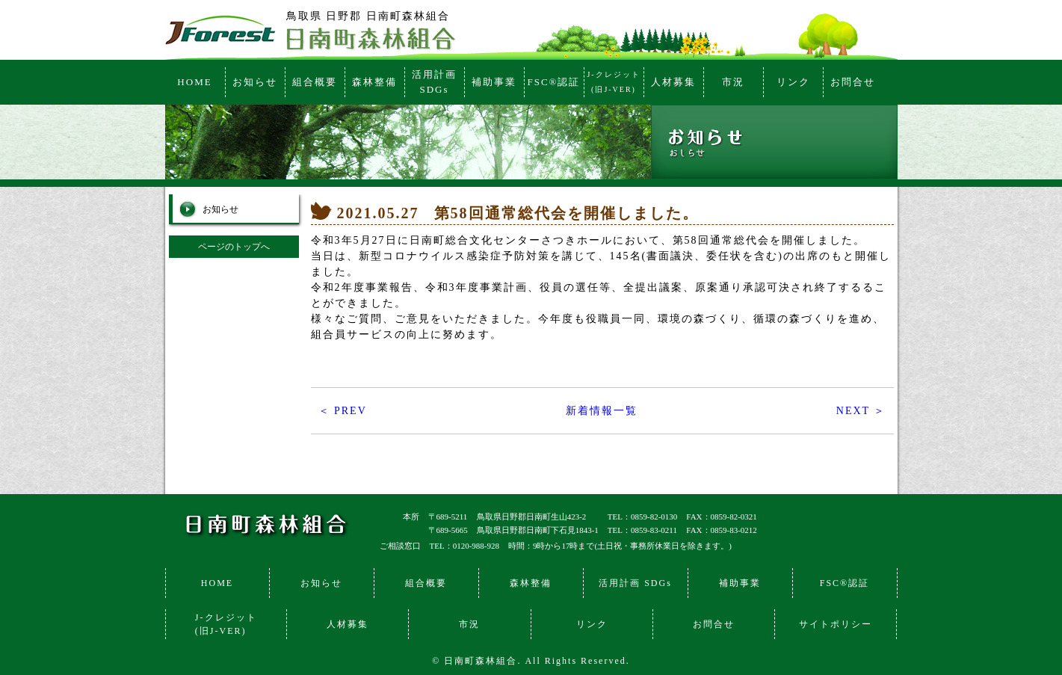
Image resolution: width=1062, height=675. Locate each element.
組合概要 (314, 81)
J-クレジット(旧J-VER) (613, 81)
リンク (793, 81)
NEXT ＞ (861, 410)
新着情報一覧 (601, 410)
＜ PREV (342, 410)
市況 (733, 81)
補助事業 (494, 81)
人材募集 (673, 81)
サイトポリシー (835, 624)
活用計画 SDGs (635, 583)
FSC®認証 (553, 81)
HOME (194, 81)
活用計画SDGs (434, 82)
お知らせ (254, 81)
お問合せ (852, 81)
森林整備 (374, 81)
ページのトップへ (234, 246)
